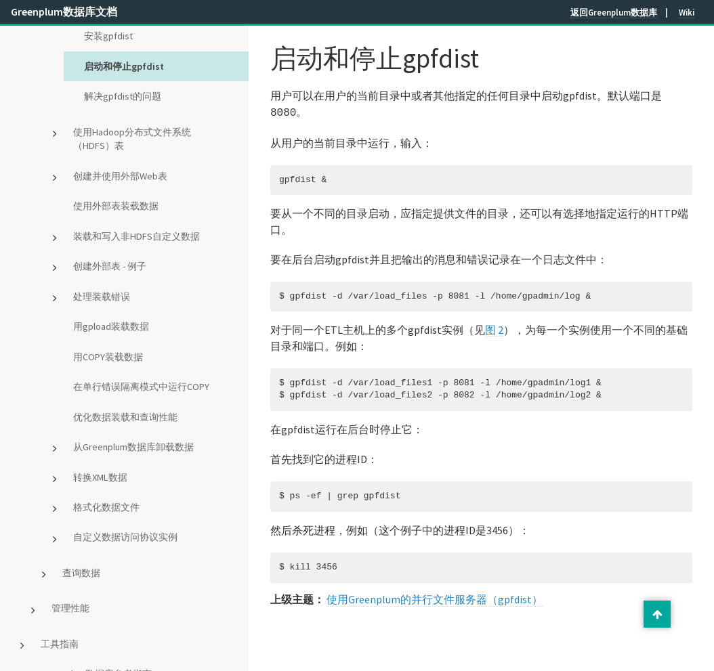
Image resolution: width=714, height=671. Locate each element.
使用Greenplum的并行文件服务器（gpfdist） (435, 598)
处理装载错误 (101, 296)
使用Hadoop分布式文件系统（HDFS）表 (132, 139)
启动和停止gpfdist (124, 66)
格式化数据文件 (106, 507)
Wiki (686, 12)
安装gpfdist (108, 36)
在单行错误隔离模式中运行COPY (141, 387)
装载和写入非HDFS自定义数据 (136, 236)
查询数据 (81, 573)
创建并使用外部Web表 (120, 176)
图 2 (494, 328)
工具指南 (60, 644)
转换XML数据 (100, 477)
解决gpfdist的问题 (122, 96)
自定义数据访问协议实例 (125, 537)
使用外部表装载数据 (116, 206)
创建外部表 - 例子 (109, 266)
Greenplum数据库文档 (64, 11)
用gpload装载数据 (111, 326)
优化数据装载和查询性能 (125, 417)
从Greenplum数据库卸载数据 (133, 447)
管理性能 (70, 608)
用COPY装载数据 (108, 357)
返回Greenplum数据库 (613, 12)
